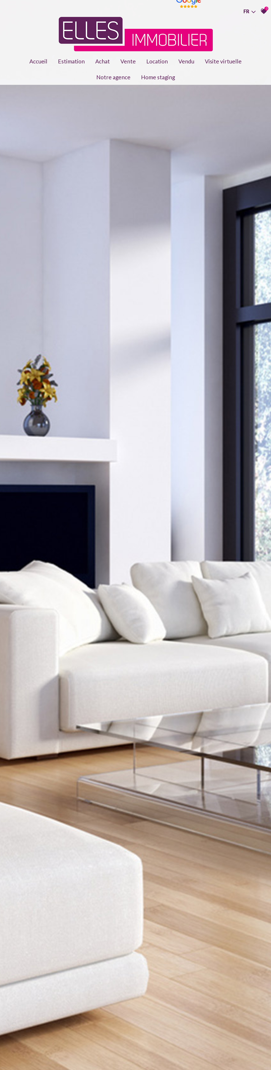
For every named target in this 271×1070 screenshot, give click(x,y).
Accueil (38, 61)
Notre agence (113, 77)
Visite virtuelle (223, 61)
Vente (128, 61)
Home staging (158, 77)
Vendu (186, 61)
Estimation (71, 61)
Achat (102, 61)
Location (157, 61)
